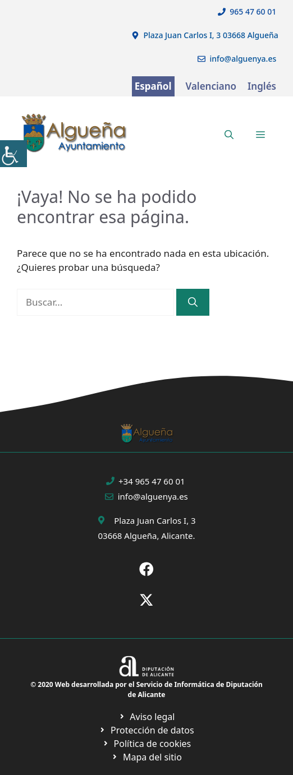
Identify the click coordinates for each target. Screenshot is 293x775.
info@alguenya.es (242, 58)
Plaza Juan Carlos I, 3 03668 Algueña (210, 35)
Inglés (262, 86)
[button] (229, 134)
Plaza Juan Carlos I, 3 (154, 520)
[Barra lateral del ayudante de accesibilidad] (13, 153)
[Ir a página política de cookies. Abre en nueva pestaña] (146, 730)
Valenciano (211, 86)
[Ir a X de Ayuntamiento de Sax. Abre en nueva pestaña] (146, 600)
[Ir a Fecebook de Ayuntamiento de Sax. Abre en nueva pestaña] (146, 569)
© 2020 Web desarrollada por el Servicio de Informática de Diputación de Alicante (146, 689)
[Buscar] (192, 302)
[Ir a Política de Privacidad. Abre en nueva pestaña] (146, 716)
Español (153, 86)
